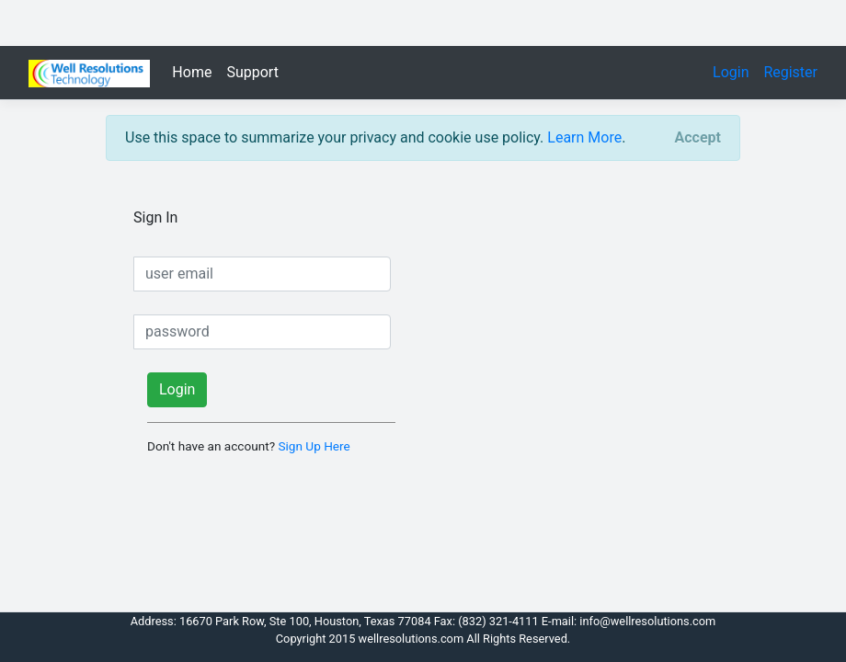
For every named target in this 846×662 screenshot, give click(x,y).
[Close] (698, 138)
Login (736, 72)
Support (252, 72)
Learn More (584, 137)
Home (192, 72)
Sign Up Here (313, 446)
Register (790, 72)
